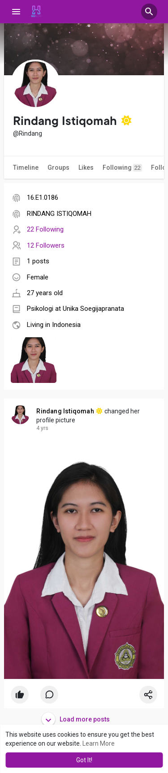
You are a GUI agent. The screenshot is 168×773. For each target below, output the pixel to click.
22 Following (45, 229)
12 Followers (46, 245)
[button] (149, 12)
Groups (58, 167)
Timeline (26, 167)
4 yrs (42, 428)
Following (122, 168)
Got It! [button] (84, 760)
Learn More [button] (98, 743)
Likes (86, 167)
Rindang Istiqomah (65, 411)
